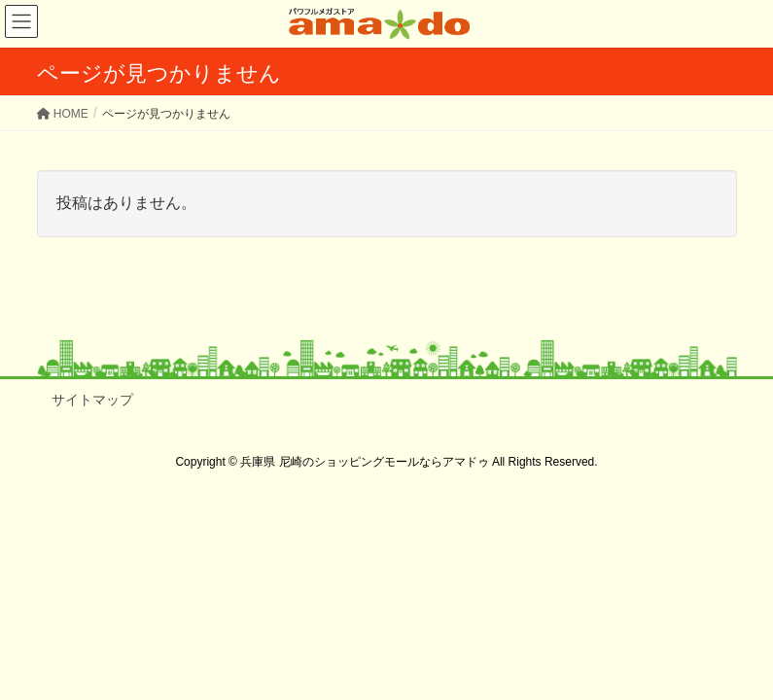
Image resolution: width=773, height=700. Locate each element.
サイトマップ (92, 399)
